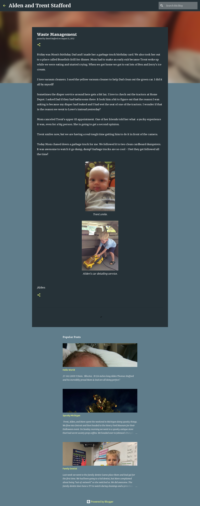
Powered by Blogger (100, 501)
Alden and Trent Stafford (40, 5)
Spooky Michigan (71, 415)
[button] (39, 45)
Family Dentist (70, 468)
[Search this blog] (181, 5)
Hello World (69, 370)
